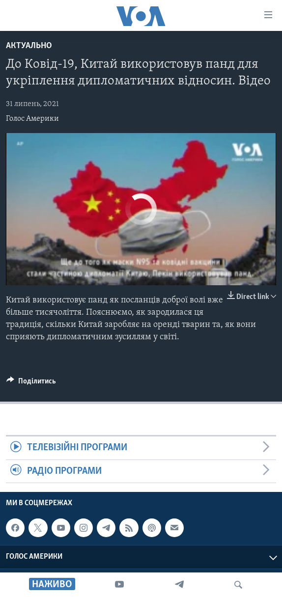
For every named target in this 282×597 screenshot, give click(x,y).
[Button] (31, 383)
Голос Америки (32, 119)
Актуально (29, 46)
